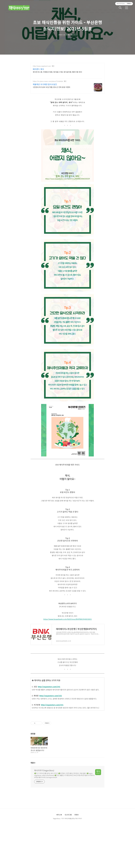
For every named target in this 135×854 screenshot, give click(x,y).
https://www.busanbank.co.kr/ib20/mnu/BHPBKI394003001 (67, 619)
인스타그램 (68, 814)
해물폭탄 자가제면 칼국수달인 (45, 84)
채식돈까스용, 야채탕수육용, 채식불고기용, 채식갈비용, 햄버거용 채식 (57, 72)
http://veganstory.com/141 (49, 686)
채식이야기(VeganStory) (44, 770)
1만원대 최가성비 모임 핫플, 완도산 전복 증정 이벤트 (51, 87)
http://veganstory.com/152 (50, 695)
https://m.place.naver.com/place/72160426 (48, 81)
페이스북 (59, 814)
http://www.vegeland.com (42, 66)
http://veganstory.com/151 (52, 704)
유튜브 (76, 814)
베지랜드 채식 (38, 69)
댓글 (33, 762)
